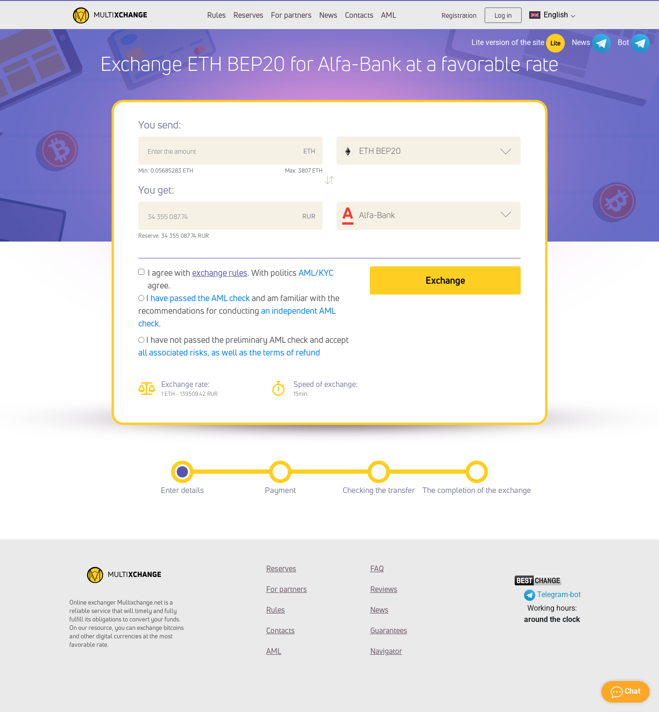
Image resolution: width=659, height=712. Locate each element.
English (552, 15)
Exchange (445, 280)
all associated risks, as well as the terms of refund (229, 352)
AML (388, 15)
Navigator (386, 651)
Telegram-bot (552, 594)
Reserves (248, 15)
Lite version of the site (518, 43)
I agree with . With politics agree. (241, 279)
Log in (503, 15)
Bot (634, 43)
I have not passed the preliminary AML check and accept (243, 346)
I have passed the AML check (198, 297)
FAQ (377, 568)
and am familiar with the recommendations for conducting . (238, 310)
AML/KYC (316, 272)
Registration (459, 15)
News (328, 15)
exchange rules (219, 272)
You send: (159, 125)
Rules (216, 15)
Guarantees (388, 630)
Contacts (359, 15)
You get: (156, 190)
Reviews (383, 589)
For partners (291, 15)
